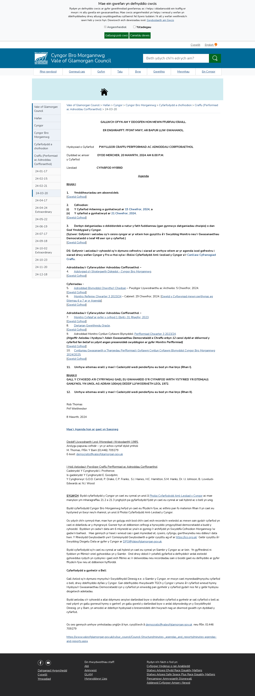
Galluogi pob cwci (116, 35)
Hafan (38, 118)
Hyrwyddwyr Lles (95, 678)
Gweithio (159, 71)
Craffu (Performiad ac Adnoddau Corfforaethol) (45, 160)
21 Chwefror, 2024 (123, 213)
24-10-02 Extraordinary (43, 251)
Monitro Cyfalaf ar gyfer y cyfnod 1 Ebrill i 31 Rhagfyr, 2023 (111, 317)
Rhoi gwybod (48, 71)
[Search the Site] (215, 58)
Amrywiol (90, 670)
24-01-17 (41, 171)
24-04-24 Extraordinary (43, 210)
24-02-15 (41, 179)
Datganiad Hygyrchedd (52, 670)
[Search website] (176, 58)
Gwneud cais (77, 71)
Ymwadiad (44, 679)
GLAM (88, 674)
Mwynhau (183, 71)
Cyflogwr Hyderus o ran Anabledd (168, 666)
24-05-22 (41, 219)
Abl (86, 666)
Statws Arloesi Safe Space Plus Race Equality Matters (181, 674)
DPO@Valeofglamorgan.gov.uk (142, 541)
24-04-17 (41, 200)
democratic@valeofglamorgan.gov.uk (99, 454)
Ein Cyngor (208, 71)
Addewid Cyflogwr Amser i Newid (168, 683)
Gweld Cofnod (76, 197)
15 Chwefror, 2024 (137, 209)
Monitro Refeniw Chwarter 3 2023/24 (97, 296)
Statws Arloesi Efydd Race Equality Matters (174, 670)
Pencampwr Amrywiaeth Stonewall (169, 678)
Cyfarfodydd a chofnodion (43, 146)
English (211, 45)
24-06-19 (41, 226)
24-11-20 (41, 267)
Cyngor (38, 125)
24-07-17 (41, 234)
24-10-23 (41, 260)
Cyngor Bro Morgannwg (41, 135)
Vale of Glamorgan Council (46, 109)
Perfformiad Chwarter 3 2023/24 (155, 334)
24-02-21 (41, 186)
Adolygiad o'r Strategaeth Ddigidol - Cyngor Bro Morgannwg (112, 271)
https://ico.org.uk (186, 537)
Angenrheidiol (115, 27)
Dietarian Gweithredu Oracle (92, 325)
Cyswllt (195, 45)
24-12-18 (41, 274)
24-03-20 (42, 193)
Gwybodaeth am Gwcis (160, 20)
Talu (120, 71)
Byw (138, 71)
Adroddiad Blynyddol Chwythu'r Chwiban (100, 288)
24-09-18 (41, 241)
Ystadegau (142, 27)
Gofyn (101, 71)
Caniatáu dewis (140, 35)
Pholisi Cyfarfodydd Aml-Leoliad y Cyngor (176, 496)
